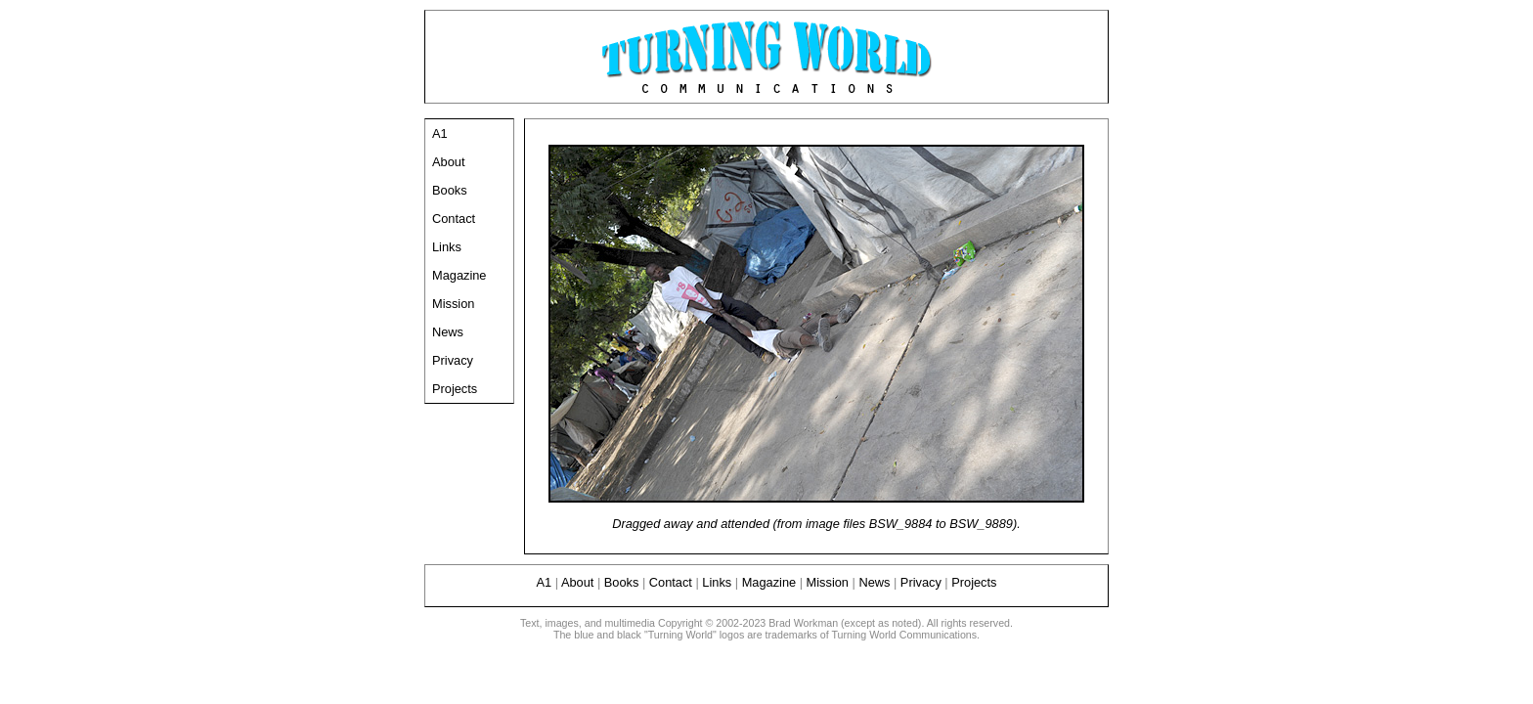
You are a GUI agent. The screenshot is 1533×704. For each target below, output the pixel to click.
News (447, 332)
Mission (453, 303)
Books (449, 190)
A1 (440, 133)
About (448, 161)
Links (446, 247)
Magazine (459, 275)
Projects (454, 388)
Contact (453, 218)
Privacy (452, 360)
